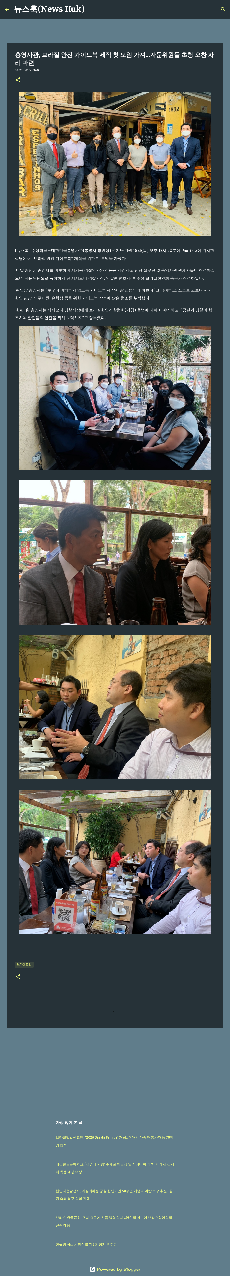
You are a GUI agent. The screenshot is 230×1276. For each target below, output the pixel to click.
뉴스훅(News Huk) (49, 9)
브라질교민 (24, 964)
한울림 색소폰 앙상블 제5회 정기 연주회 (86, 1244)
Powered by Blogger (115, 1269)
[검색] (92, 9)
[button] (18, 80)
